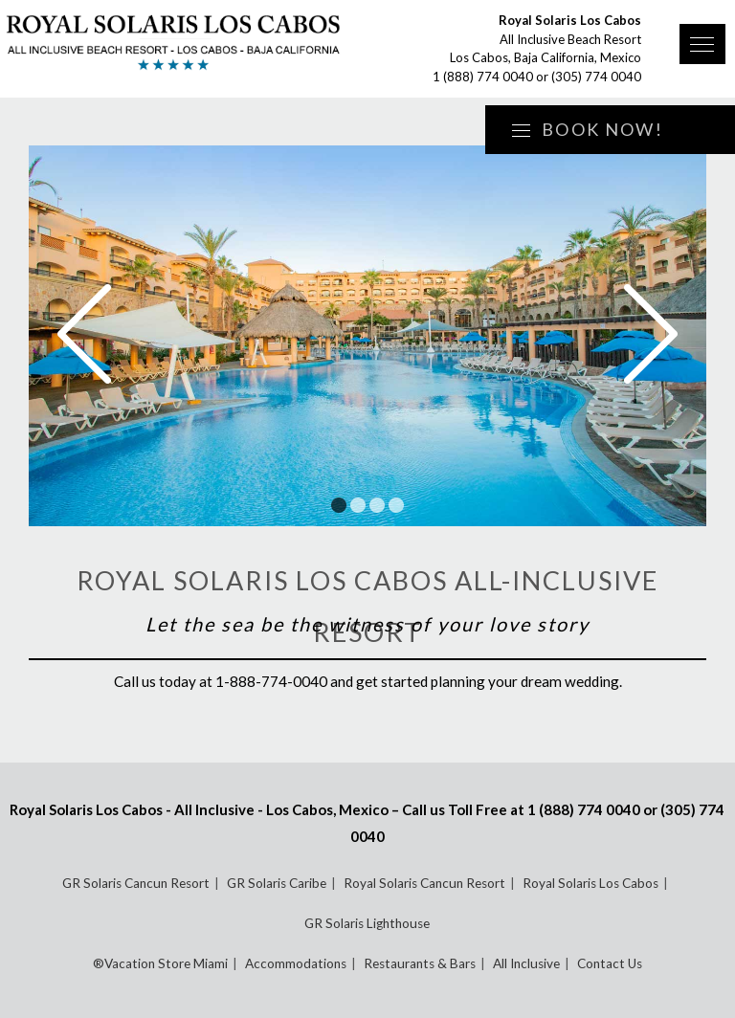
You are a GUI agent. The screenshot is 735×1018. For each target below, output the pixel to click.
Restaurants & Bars (420, 963)
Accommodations (295, 963)
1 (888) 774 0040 (483, 76)
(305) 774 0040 (596, 76)
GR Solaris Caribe (276, 883)
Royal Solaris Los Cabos (590, 883)
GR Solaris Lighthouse (367, 923)
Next (651, 334)
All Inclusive (526, 963)
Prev (84, 334)
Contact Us (609, 963)
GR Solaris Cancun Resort (136, 883)
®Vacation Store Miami (160, 963)
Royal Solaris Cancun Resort (424, 883)
